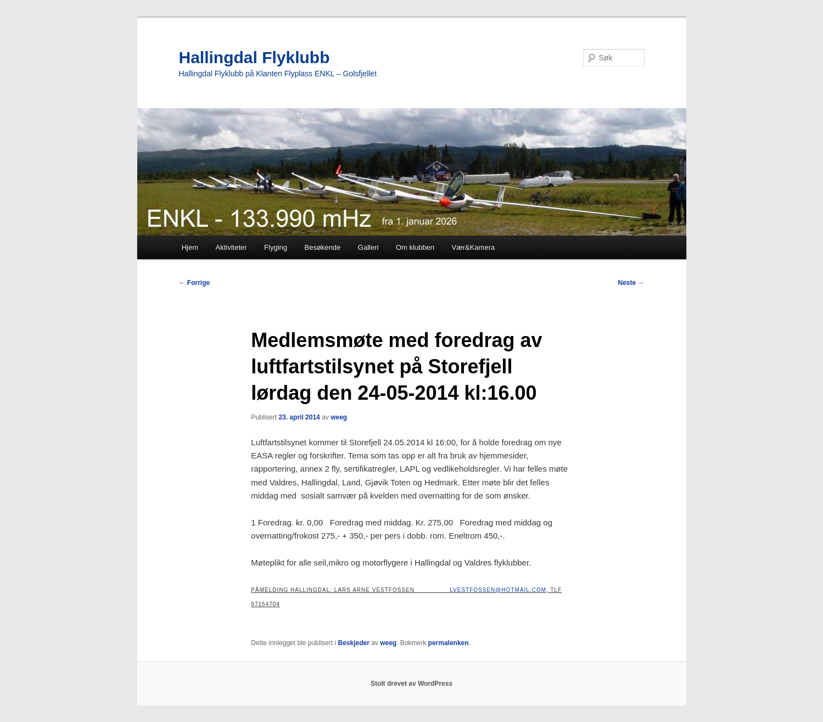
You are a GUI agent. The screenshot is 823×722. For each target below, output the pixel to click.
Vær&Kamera (473, 247)
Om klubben (415, 247)
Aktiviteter (231, 247)
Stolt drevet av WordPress (411, 683)
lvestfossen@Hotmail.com (498, 590)
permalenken (448, 643)
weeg (339, 417)
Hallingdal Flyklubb (254, 57)
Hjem (190, 247)
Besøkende (323, 247)
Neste (631, 283)
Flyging (275, 247)
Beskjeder (353, 643)
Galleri (368, 247)
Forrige (194, 283)
